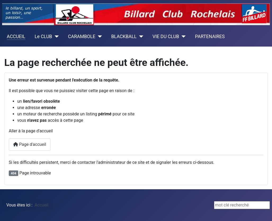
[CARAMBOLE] (98, 36)
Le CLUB (43, 36)
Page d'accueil (29, 144)
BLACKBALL (124, 36)
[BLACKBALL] (140, 36)
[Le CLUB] (55, 36)
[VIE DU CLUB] (182, 36)
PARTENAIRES (210, 36)
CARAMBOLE (81, 36)
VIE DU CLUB (166, 36)
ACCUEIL (16, 36)
